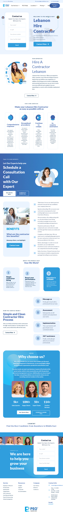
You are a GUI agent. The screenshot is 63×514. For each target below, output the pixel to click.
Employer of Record (8, 485)
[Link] (6, 5)
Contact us (35, 489)
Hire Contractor (7, 493)
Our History (36, 485)
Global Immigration (7, 499)
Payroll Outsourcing (8, 497)
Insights (20, 485)
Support (20, 487)
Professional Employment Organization (6, 489)
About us (35, 487)
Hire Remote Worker (8, 495)
